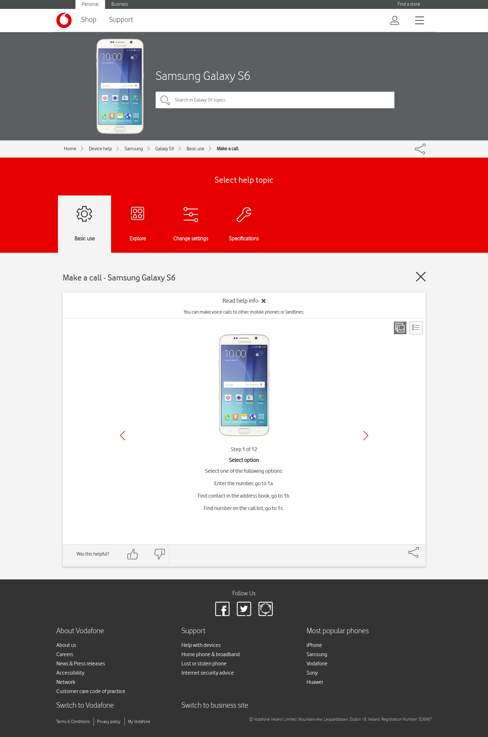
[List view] (416, 328)
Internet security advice (207, 673)
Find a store (409, 4)
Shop (88, 20)
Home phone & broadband (210, 654)
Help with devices (201, 645)
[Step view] (400, 328)
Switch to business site (214, 706)
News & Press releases (80, 663)
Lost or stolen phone (204, 663)
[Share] (421, 549)
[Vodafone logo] (64, 20)
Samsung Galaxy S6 (203, 75)
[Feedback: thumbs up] (132, 554)
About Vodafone (80, 631)
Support (121, 20)
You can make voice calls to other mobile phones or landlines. (244, 312)
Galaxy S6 (164, 149)
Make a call (227, 149)
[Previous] (122, 435)
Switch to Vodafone (85, 706)
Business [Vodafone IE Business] (119, 4)
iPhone (314, 645)
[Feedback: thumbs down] (159, 554)
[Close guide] (421, 276)
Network (65, 682)
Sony (312, 673)
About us (66, 645)
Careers (64, 654)
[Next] (365, 435)
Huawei (315, 682)
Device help (100, 149)
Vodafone (317, 663)
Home (70, 149)
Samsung (133, 149)
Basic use (195, 149)
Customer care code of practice (90, 691)
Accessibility (70, 673)
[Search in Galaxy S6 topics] (275, 100)
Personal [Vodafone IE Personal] (90, 4)
